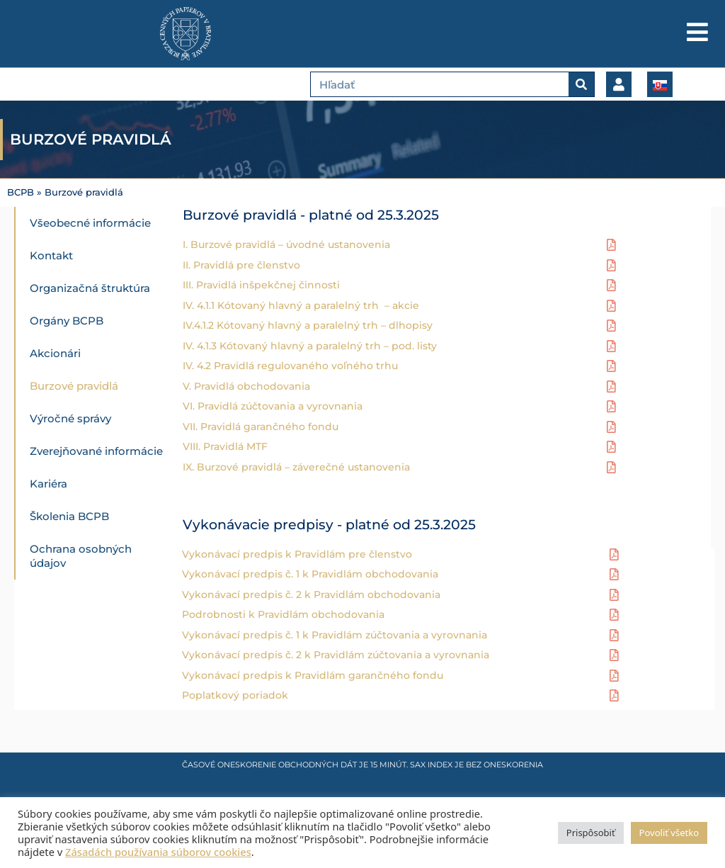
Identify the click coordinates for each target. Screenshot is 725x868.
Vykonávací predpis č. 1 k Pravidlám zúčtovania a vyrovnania (334, 634)
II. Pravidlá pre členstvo (241, 264)
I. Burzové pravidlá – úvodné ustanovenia (286, 243)
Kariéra (48, 483)
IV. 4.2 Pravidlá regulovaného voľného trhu (292, 365)
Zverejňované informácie (96, 451)
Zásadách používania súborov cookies (158, 852)
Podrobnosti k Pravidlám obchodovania (283, 613)
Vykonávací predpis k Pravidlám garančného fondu (312, 674)
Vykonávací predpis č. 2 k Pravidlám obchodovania (311, 593)
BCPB (20, 192)
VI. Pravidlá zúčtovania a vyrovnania (272, 405)
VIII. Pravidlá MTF (225, 445)
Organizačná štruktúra (90, 288)
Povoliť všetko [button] (669, 832)
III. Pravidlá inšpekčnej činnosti (263, 284)
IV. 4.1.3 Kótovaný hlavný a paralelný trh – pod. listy (311, 345)
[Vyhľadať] (581, 84)
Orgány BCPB (66, 320)
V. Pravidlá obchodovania (246, 385)
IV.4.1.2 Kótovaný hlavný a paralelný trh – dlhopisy (308, 324)
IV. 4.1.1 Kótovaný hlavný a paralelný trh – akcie (301, 304)
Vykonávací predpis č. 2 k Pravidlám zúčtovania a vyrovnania (335, 654)
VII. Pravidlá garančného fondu (260, 425)
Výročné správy (70, 418)
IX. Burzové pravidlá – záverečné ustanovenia (296, 466)
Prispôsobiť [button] (590, 832)
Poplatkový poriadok (235, 694)
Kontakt (51, 255)
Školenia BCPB (69, 516)
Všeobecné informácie (90, 223)
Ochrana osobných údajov (81, 556)
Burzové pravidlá (74, 386)
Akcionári (55, 353)
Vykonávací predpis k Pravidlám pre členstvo (297, 553)
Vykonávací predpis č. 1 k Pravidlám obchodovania (310, 573)
